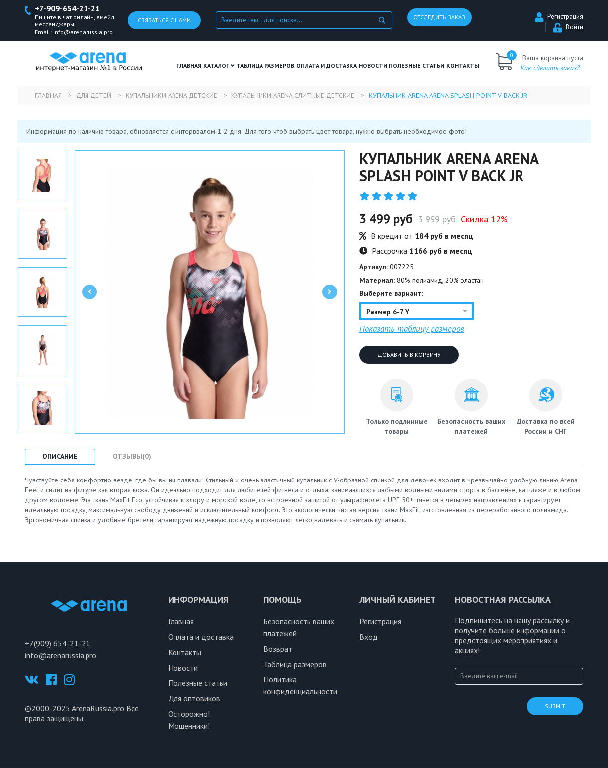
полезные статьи (416, 66)
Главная (188, 66)
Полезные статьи (197, 683)
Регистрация (559, 17)
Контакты (462, 66)
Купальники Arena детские (179, 96)
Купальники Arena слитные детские (305, 96)
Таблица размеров (295, 665)
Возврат (277, 649)
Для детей (97, 96)
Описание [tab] (63, 456)
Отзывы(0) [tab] (140, 456)
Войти (568, 27)
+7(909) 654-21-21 (57, 644)
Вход (368, 637)
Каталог (219, 66)
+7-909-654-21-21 (70, 9)
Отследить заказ (439, 17)
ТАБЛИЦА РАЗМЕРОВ (265, 66)
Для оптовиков (194, 699)
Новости (373, 66)
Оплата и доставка (326, 66)
